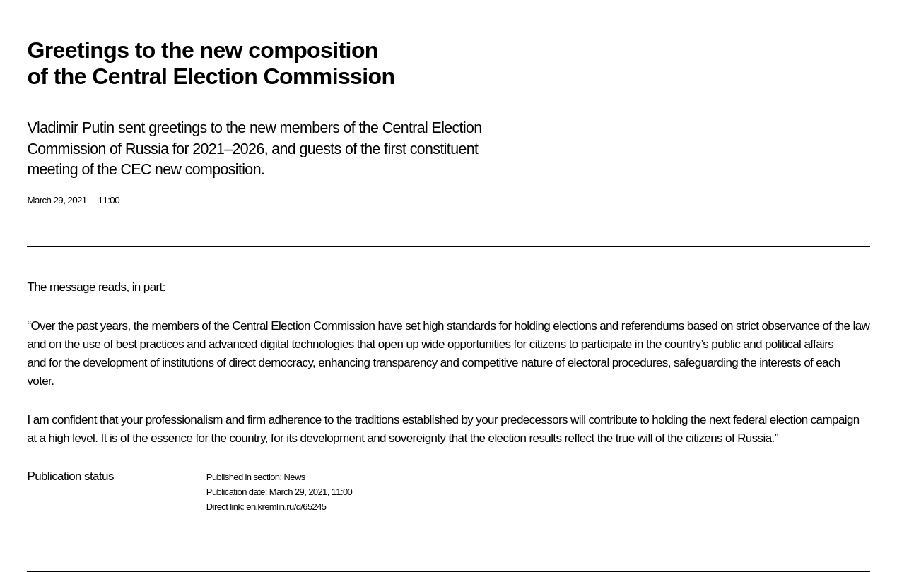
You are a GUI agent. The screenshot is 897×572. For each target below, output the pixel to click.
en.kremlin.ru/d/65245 (286, 506)
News (294, 477)
